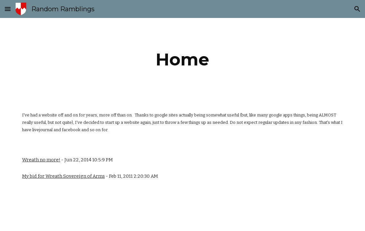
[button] (7, 9)
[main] (182, 59)
